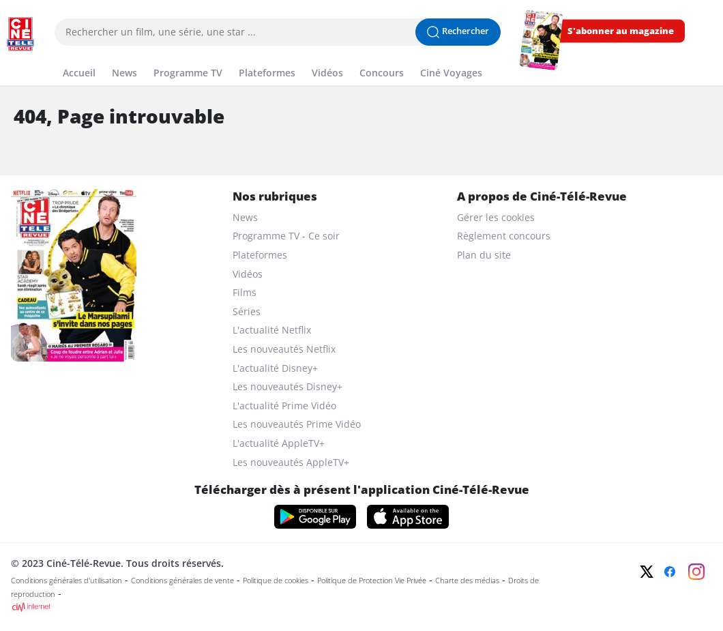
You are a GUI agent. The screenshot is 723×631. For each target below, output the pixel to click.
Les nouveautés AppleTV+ (291, 462)
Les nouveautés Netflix (284, 348)
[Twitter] (646, 571)
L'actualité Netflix (272, 329)
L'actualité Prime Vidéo (284, 405)
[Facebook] (670, 571)
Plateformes (260, 254)
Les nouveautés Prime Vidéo (297, 423)
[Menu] (4, 57)
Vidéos (248, 273)
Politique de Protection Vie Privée (371, 580)
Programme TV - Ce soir (286, 235)
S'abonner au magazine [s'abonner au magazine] (620, 31)
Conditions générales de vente (182, 580)
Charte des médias (467, 580)
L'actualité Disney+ (275, 368)
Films (244, 292)
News (245, 217)
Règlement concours (503, 235)
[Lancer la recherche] (458, 32)
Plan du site (484, 254)
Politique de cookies (275, 580)
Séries (247, 311)
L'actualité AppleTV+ (279, 443)
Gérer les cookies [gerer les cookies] (496, 217)
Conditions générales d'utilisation (66, 580)
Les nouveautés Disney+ (287, 386)
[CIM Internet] (291, 607)
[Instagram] (696, 571)
